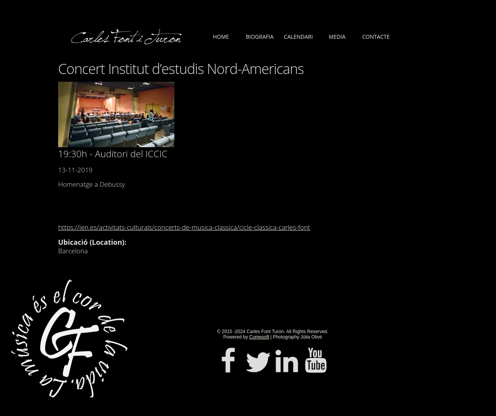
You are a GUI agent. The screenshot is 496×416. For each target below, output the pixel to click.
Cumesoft (259, 337)
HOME (221, 36)
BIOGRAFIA (260, 36)
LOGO (128, 42)
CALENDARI (298, 36)
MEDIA (337, 36)
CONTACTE (375, 36)
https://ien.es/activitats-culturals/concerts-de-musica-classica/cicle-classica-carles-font (184, 227)
